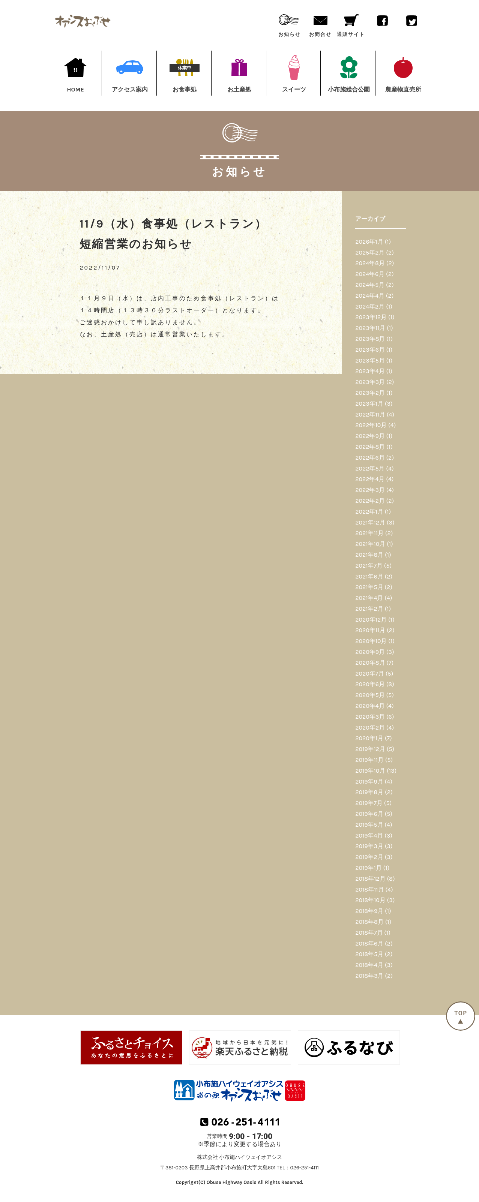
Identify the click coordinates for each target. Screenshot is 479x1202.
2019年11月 (369, 759)
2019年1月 (368, 867)
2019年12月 (370, 748)
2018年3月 (369, 975)
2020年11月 (370, 630)
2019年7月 (369, 802)
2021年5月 (369, 587)
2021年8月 (369, 554)
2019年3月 (369, 846)
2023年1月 (369, 403)
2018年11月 (369, 889)
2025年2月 (369, 252)
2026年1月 (369, 241)
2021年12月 (370, 522)
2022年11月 (370, 414)
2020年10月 (371, 640)
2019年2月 (369, 856)
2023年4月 (369, 371)
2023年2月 (370, 392)
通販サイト (351, 24)
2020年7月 (369, 673)
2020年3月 (370, 716)
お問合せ (320, 24)
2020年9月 (370, 651)
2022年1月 (369, 511)
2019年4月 (369, 835)
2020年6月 (370, 684)
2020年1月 (369, 738)
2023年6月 (370, 349)
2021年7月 (369, 565)
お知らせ (289, 24)
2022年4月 (369, 479)
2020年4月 (369, 705)
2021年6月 (369, 576)
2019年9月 (369, 781)
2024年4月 (369, 295)
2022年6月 (369, 457)
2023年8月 (370, 338)
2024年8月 (370, 263)
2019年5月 (369, 824)
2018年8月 (369, 921)
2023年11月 (370, 327)
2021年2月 (369, 608)
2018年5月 (369, 954)
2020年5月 (370, 694)
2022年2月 (370, 500)
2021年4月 (369, 597)
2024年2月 (369, 306)
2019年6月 (369, 813)
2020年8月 (370, 662)
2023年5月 (370, 360)
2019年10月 (370, 770)
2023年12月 (371, 317)
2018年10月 (370, 900)
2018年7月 (369, 932)
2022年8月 (370, 446)
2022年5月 (369, 468)
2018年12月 (370, 878)
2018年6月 (369, 943)
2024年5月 (369, 284)
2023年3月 (370, 381)
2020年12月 (371, 619)
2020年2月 (370, 727)
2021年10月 (370, 543)
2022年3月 (370, 489)
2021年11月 (369, 533)
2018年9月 (369, 910)
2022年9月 (370, 435)
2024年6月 (369, 273)
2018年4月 (369, 964)
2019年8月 (369, 792)
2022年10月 (371, 425)
